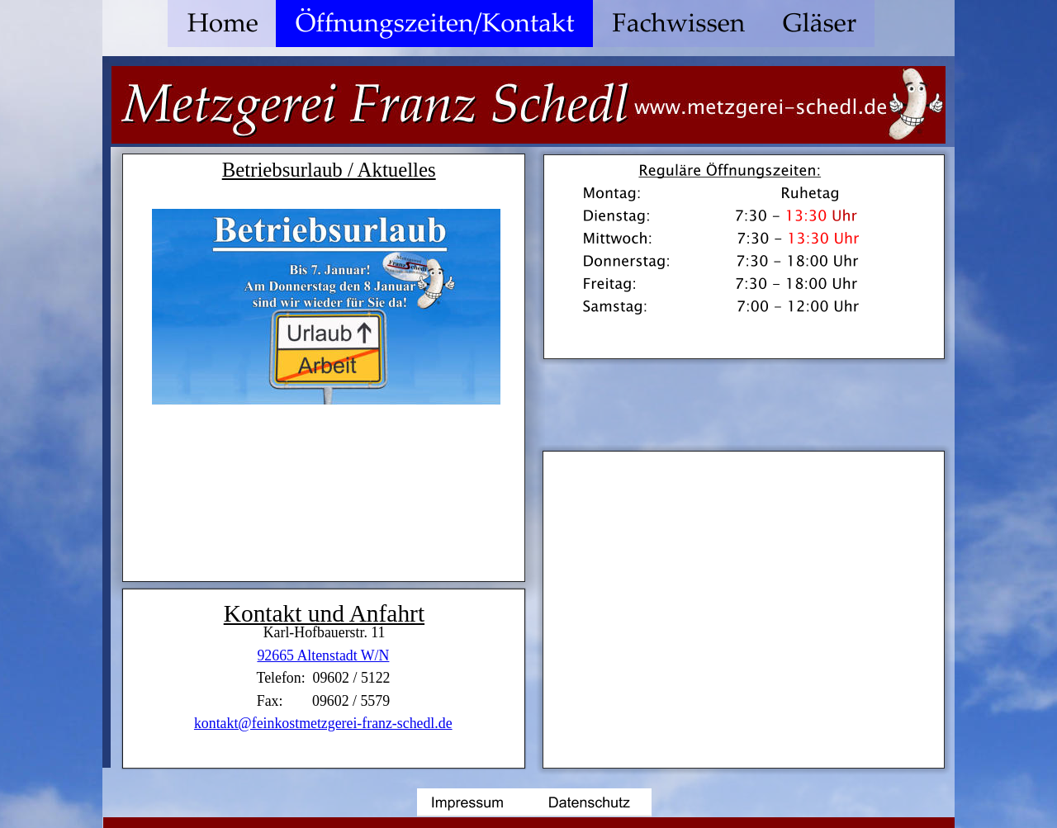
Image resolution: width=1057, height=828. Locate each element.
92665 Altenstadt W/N (323, 655)
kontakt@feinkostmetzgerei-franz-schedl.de (323, 723)
